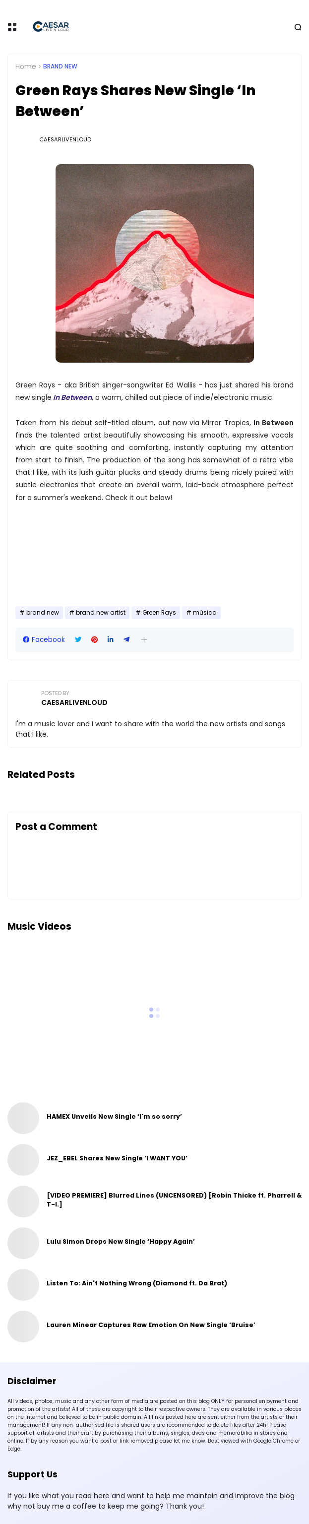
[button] (144, 639)
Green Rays (159, 613)
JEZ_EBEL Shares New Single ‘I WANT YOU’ (117, 1158)
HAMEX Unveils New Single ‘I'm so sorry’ (114, 1116)
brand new (60, 66)
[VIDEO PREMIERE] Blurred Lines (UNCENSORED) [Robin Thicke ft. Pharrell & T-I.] (174, 1199)
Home (25, 66)
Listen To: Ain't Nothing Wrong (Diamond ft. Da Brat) (137, 1283)
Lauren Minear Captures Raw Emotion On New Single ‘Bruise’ (151, 1325)
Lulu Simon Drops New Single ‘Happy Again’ (121, 1241)
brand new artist (100, 613)
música (205, 613)
